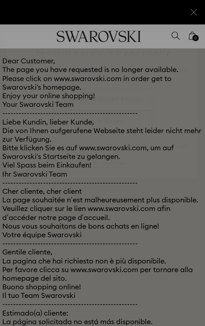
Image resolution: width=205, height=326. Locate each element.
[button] (185, 41)
